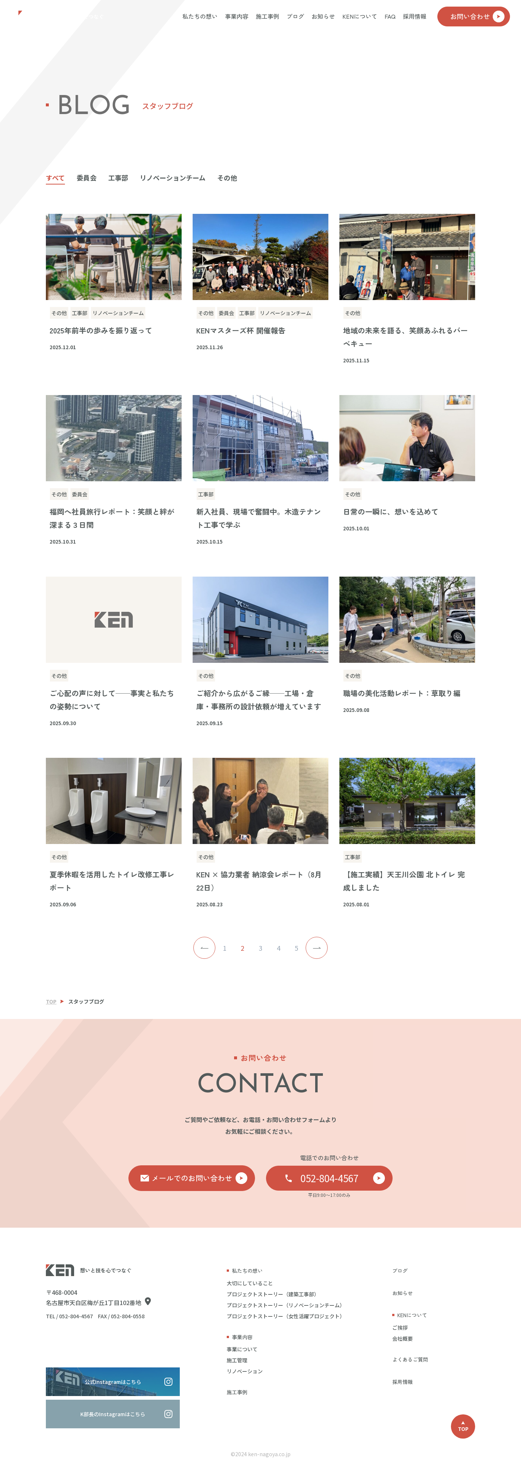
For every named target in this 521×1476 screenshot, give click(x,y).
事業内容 (236, 16)
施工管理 (237, 1360)
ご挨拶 (400, 1327)
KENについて (359, 16)
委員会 (86, 177)
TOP (51, 1001)
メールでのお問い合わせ (200, 1178)
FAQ (390, 16)
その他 (227, 177)
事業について (242, 1349)
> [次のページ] (316, 948)
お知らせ (323, 16)
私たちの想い (200, 16)
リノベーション (245, 1371)
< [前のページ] (204, 948)
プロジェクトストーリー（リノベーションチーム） (286, 1305)
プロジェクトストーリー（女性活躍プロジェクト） (286, 1316)
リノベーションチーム (172, 177)
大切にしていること (250, 1283)
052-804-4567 (342, 1178)
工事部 (118, 177)
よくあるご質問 (410, 1359)
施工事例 (267, 16)
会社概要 (402, 1338)
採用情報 (414, 16)
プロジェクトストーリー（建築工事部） (273, 1294)
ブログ (295, 16)
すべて (55, 177)
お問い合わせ (477, 16)
